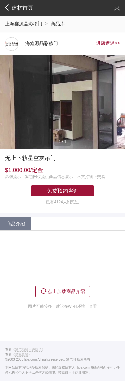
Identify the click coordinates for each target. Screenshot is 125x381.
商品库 (58, 23)
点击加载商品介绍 (62, 291)
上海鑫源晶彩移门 (23, 23)
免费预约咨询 (63, 191)
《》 (28, 350)
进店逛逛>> (108, 43)
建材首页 (19, 8)
